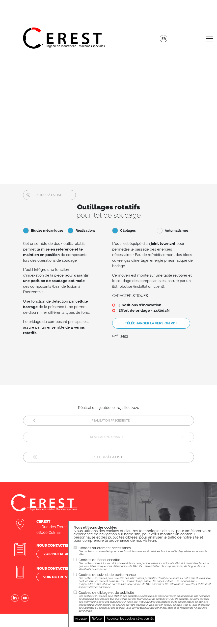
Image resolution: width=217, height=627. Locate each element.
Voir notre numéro (61, 574)
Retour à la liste (49, 195)
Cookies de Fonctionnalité (145, 564)
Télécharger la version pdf (151, 323)
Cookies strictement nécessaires (145, 551)
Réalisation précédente (110, 419)
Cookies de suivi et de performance (145, 581)
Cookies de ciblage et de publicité (145, 601)
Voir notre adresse (61, 551)
